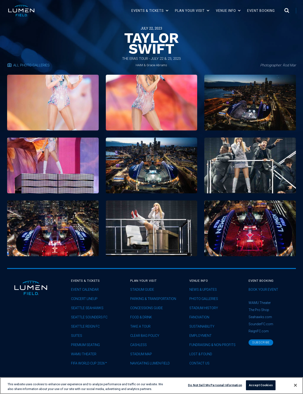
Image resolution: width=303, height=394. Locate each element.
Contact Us (199, 363)
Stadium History (203, 308)
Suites (76, 335)
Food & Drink (141, 317)
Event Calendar (85, 289)
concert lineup (84, 298)
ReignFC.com (259, 331)
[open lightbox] (53, 102)
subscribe (261, 342)
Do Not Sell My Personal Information (215, 387)
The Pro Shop (259, 310)
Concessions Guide (146, 308)
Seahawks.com (260, 317)
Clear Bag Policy (144, 335)
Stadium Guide (142, 289)
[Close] (295, 387)
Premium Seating (85, 344)
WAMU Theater (83, 354)
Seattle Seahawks (87, 308)
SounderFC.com (261, 324)
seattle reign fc (85, 326)
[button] (150, 11)
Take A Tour (140, 326)
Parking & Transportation (153, 298)
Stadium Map (141, 354)
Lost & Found (200, 354)
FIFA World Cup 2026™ (89, 363)
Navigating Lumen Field (150, 363)
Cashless (138, 344)
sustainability (201, 326)
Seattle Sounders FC (89, 317)
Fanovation (199, 317)
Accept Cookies (261, 387)
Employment (200, 335)
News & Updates (203, 289)
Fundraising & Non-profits (212, 344)
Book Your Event (263, 289)
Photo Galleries (203, 298)
